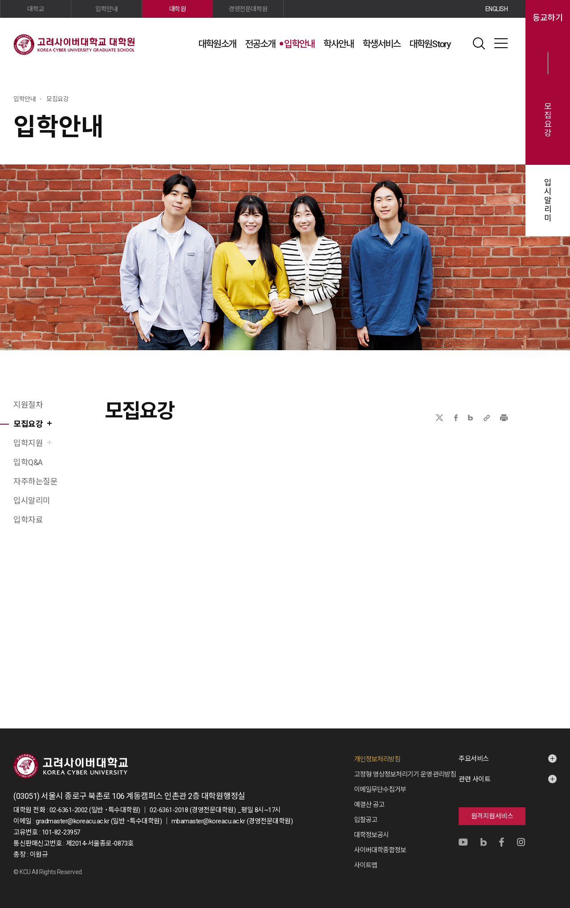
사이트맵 (501, 43)
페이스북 (456, 417)
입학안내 (299, 44)
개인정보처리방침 (377, 759)
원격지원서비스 (492, 816)
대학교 (35, 8)
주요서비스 (474, 759)
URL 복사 (487, 417)
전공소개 (260, 44)
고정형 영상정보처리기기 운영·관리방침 (405, 774)
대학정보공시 (371, 835)
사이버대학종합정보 (380, 850)
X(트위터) (439, 417)
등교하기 (548, 18)
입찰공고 (365, 820)
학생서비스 (381, 44)
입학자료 (28, 519)
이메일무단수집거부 (380, 789)
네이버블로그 (470, 417)
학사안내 (338, 44)
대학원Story (429, 44)
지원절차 (28, 404)
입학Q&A (28, 462)
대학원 (177, 8)
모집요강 (548, 120)
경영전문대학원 (248, 8)
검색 (478, 43)
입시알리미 (548, 200)
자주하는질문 (35, 481)
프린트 (504, 417)
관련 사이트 (474, 779)
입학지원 (28, 443)
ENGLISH (496, 8)
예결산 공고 (369, 805)
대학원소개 (217, 44)
